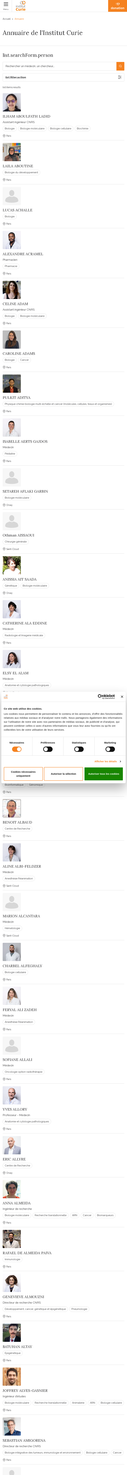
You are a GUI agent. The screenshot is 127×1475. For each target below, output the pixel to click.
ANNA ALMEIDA (17, 1203)
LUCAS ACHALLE (17, 210)
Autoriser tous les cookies (103, 773)
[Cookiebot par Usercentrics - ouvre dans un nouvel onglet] (100, 696)
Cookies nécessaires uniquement (23, 773)
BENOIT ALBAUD (17, 822)
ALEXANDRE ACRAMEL (23, 254)
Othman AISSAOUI (18, 535)
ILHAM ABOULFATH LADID (26, 116)
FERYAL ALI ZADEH (20, 1010)
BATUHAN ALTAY (17, 1346)
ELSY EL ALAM (15, 673)
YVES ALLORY (15, 1109)
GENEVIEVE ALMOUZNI (23, 1297)
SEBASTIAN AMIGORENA (24, 1440)
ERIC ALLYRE (14, 1159)
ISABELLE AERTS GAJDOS (25, 441)
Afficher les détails (105, 761)
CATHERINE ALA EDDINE (25, 623)
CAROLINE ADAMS (19, 353)
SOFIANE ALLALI (17, 1059)
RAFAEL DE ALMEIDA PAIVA (27, 1253)
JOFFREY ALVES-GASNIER (25, 1390)
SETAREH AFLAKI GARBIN (25, 491)
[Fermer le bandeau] (122, 697)
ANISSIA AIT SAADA (20, 579)
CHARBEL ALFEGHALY (22, 966)
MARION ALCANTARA (21, 916)
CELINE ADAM (15, 304)
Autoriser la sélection (63, 773)
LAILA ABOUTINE (18, 166)
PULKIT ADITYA (16, 397)
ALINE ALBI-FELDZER (22, 866)
